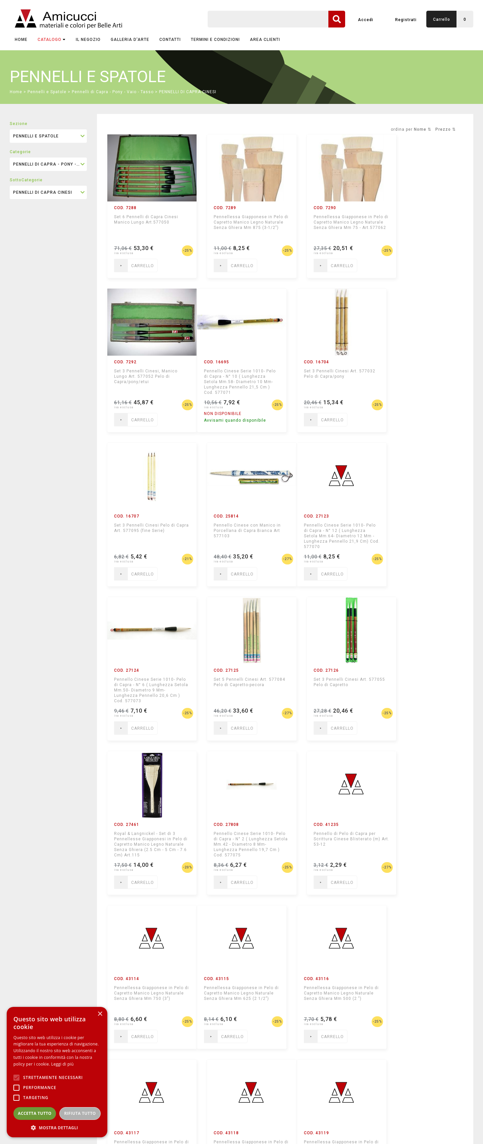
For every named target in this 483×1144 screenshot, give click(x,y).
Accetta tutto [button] (34, 1113)
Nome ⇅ (422, 129)
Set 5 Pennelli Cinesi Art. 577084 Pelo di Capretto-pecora (324, 530)
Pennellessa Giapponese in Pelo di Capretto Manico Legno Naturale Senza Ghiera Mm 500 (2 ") (239, 841)
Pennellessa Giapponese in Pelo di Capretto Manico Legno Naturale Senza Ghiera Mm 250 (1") (421, 841)
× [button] (99, 1014)
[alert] (57, 1072)
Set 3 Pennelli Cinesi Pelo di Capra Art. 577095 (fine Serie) (329, 374)
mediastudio (443, 1129)
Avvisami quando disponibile (145, 420)
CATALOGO (52, 39)
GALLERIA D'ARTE (130, 39)
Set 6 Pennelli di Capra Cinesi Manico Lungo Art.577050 (146, 220)
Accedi (365, 19)
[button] (57, 1127)
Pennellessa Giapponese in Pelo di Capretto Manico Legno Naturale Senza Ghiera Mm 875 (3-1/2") (239, 225)
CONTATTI (170, 39)
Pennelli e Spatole (47, 91)
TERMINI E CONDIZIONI (215, 39)
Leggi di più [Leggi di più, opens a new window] (62, 1064)
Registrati (406, 19)
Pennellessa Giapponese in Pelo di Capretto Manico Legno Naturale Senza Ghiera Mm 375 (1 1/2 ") (330, 841)
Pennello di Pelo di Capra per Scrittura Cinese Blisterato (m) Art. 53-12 (330, 685)
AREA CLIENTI (265, 39)
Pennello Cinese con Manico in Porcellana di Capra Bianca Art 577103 (421, 376)
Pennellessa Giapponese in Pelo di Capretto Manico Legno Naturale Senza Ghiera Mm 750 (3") (421, 687)
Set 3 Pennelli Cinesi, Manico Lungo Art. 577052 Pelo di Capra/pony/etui (420, 222)
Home (21, 39)
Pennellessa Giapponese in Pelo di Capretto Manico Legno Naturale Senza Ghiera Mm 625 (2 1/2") (147, 841)
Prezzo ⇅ (445, 129)
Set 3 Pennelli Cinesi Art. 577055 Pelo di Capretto (415, 528)
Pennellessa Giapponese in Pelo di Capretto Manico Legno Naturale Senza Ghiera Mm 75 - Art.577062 (330, 225)
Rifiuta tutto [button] (80, 1113)
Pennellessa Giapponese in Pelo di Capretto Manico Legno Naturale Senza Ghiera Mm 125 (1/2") (147, 995)
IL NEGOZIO (88, 39)
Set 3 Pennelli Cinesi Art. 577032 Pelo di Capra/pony (235, 374)
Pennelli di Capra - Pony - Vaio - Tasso (113, 91)
